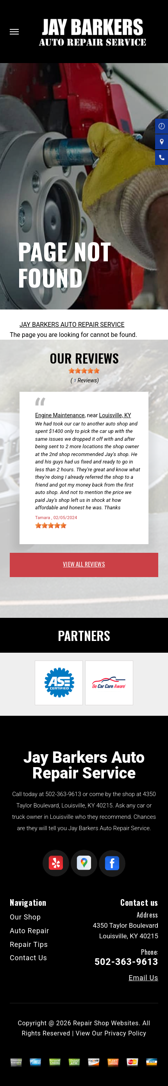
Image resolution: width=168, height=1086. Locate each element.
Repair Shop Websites (106, 1023)
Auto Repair (29, 931)
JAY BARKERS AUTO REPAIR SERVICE (72, 324)
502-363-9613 (63, 794)
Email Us (143, 977)
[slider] (84, 370)
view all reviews (84, 563)
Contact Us (28, 958)
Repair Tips (29, 944)
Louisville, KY (115, 415)
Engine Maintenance (59, 415)
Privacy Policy (125, 1033)
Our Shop (25, 917)
